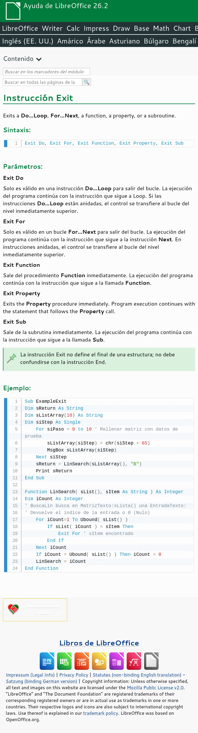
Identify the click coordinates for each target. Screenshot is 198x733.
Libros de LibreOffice (99, 641)
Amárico (70, 41)
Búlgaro (156, 41)
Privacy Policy (73, 673)
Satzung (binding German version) (41, 680)
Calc (73, 28)
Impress (96, 28)
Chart (182, 28)
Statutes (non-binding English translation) (136, 673)
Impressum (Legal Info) (30, 673)
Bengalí (184, 41)
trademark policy (100, 712)
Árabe (96, 41)
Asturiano (124, 41)
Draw (121, 28)
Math (161, 28)
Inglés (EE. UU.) (28, 41)
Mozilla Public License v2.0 (155, 686)
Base (141, 28)
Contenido (18, 58)
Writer (51, 28)
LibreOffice (20, 28)
